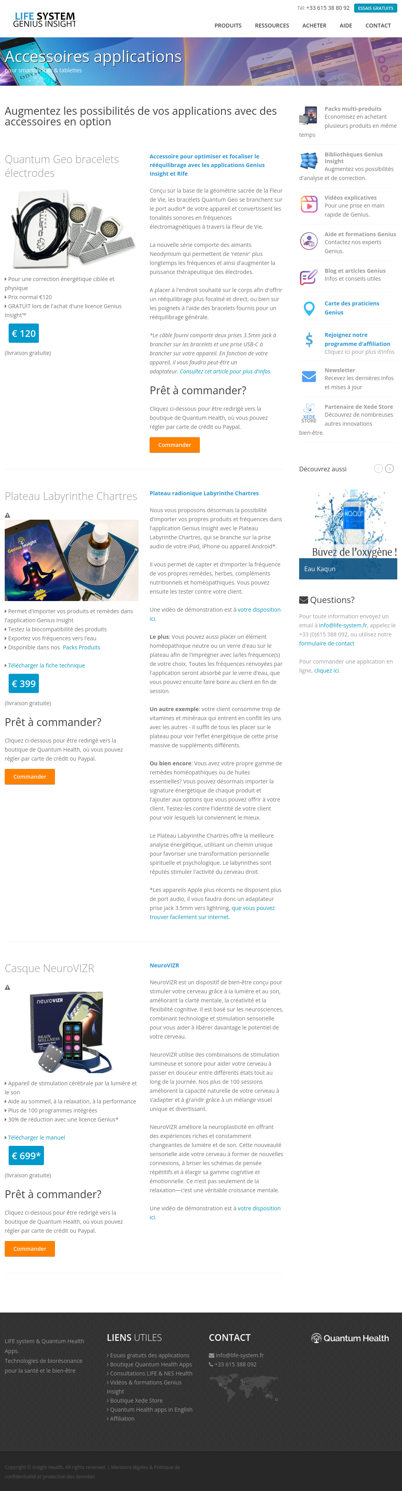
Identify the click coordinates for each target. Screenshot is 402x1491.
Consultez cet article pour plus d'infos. (226, 371)
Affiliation (121, 1418)
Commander (174, 445)
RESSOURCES (272, 25)
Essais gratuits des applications (148, 1355)
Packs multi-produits (353, 108)
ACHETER (314, 25)
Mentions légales (129, 1467)
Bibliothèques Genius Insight (354, 157)
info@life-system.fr (343, 625)
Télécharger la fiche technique (46, 665)
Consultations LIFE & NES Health (149, 1373)
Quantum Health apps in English (150, 1409)
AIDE (346, 25)
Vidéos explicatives (351, 197)
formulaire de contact (326, 643)
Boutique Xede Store (135, 1400)
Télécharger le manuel (36, 1137)
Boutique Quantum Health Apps (149, 1364)
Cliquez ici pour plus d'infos (360, 351)
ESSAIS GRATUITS (375, 8)
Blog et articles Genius (355, 270)
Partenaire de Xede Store (359, 406)
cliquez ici (326, 670)
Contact (378, 25)
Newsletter (340, 370)
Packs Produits (81, 647)
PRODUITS (227, 25)
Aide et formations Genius (360, 234)
